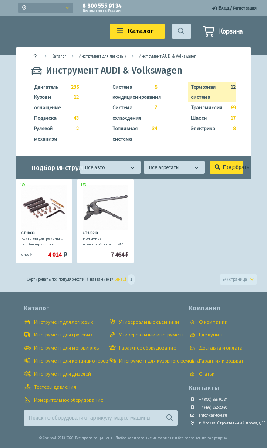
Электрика (210, 128)
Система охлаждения (132, 111)
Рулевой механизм (54, 132)
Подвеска (54, 118)
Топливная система (132, 132)
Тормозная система (210, 91)
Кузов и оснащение (54, 101)
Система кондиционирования (132, 91)
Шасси (210, 118)
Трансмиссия (210, 107)
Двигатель (54, 87)
